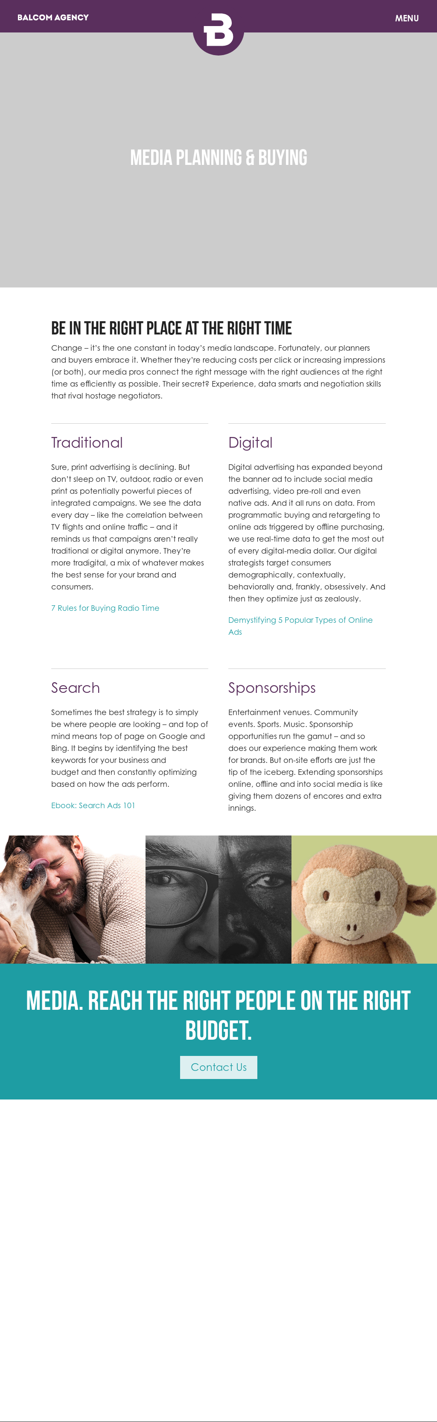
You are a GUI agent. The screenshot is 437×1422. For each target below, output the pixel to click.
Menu (407, 18)
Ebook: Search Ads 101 (93, 805)
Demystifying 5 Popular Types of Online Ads (300, 626)
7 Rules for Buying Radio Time (105, 608)
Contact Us (219, 1067)
